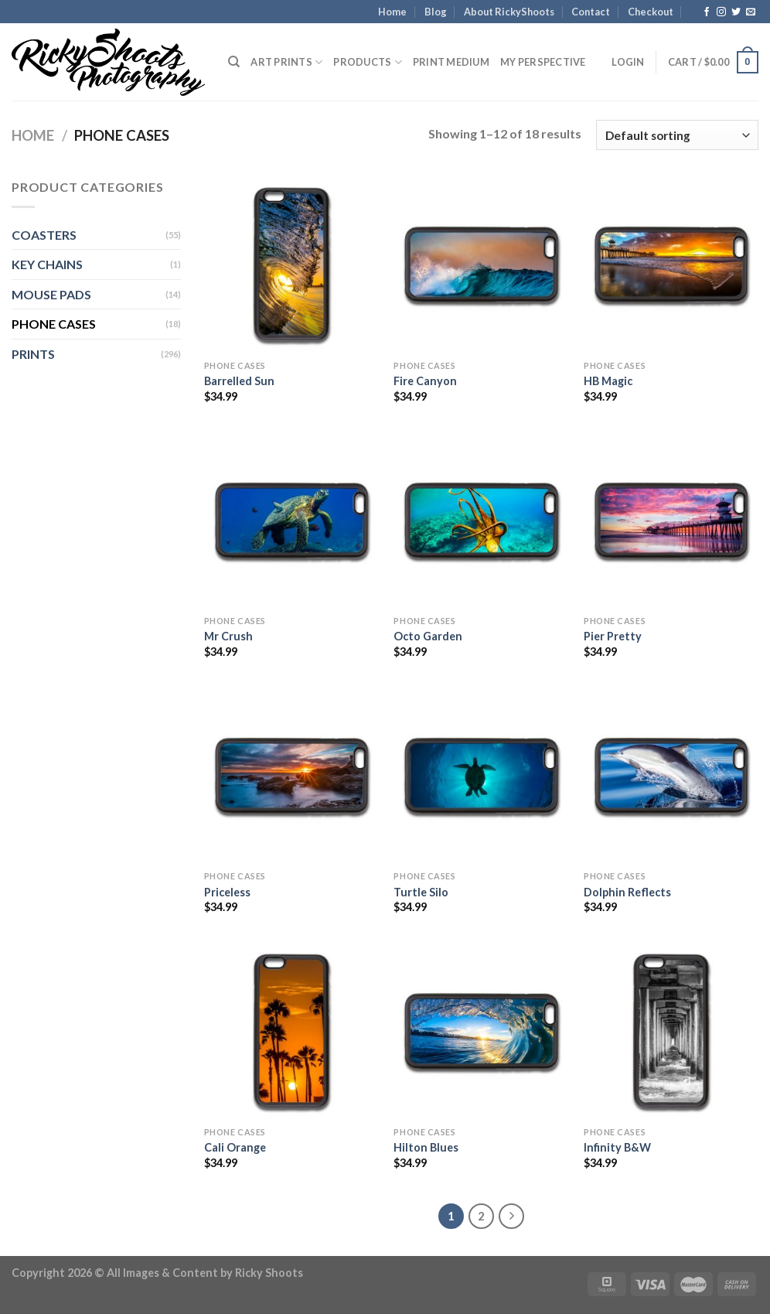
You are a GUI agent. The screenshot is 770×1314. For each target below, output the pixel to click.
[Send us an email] (750, 12)
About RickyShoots (509, 11)
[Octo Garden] (481, 520)
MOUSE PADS (51, 294)
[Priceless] (291, 775)
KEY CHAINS (47, 264)
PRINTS (33, 353)
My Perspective (543, 62)
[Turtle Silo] (481, 775)
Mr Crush (228, 636)
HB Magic (608, 380)
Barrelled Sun (239, 380)
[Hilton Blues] (481, 1031)
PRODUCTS (367, 62)
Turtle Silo (421, 892)
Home (392, 11)
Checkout (650, 11)
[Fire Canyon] (481, 264)
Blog (435, 11)
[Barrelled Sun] (291, 264)
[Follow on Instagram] (721, 12)
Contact (590, 11)
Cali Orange (235, 1147)
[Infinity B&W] (671, 1031)
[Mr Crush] (291, 520)
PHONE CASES (54, 323)
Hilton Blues (426, 1147)
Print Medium (451, 62)
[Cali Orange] (291, 1031)
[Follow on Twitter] (736, 12)
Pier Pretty (613, 636)
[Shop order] (677, 135)
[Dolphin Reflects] (671, 775)
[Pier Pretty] (671, 520)
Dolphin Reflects (627, 892)
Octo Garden (428, 636)
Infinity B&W (617, 1147)
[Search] (234, 62)
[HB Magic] (671, 264)
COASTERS (44, 234)
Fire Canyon (425, 380)
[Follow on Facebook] (706, 12)
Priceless (227, 892)
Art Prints (286, 62)
